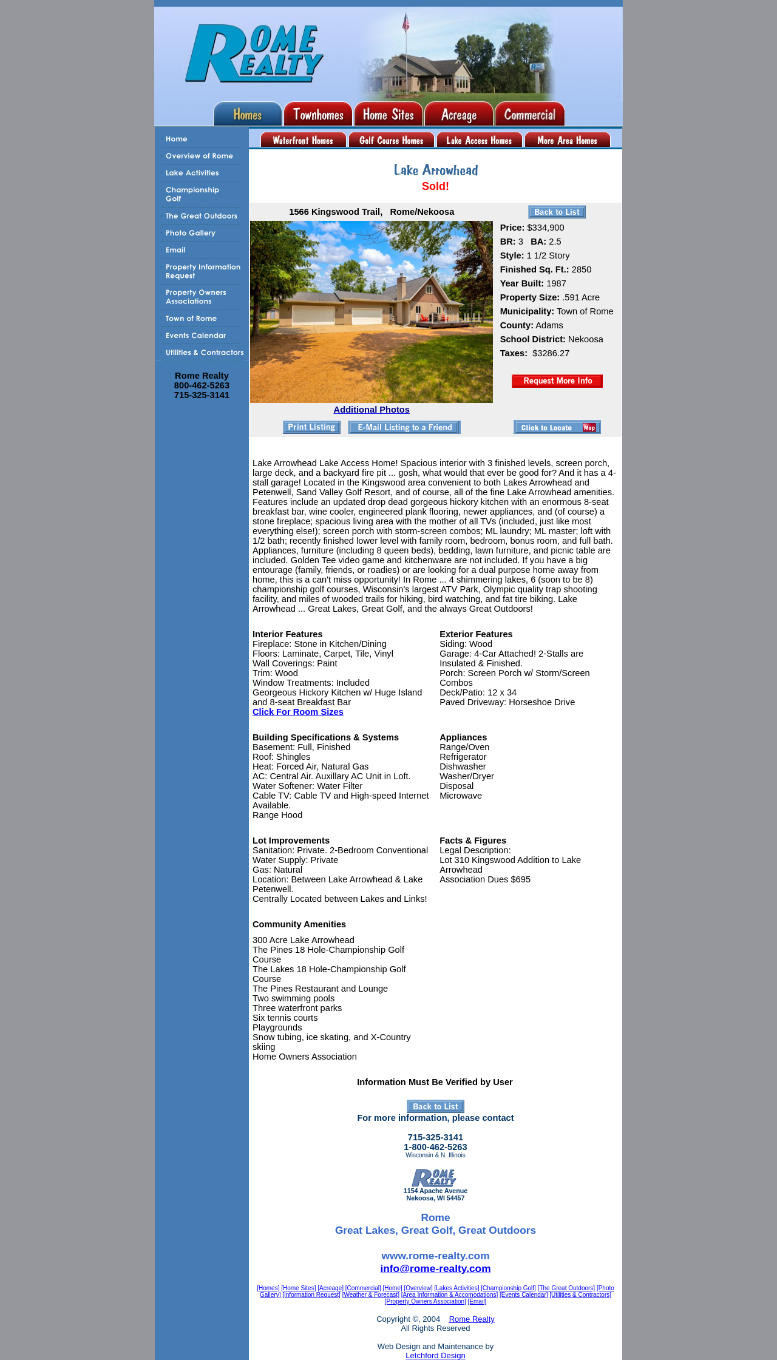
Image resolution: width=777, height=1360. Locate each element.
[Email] (477, 1301)
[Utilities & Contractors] (580, 1294)
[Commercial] (363, 1288)
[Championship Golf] (508, 1288)
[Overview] (418, 1288)
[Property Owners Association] (425, 1301)
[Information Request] (311, 1294)
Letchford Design (435, 1355)
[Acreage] (330, 1288)
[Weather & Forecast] (370, 1294)
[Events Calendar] (524, 1294)
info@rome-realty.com (435, 1268)
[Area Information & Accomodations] (449, 1294)
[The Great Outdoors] (566, 1288)
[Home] (392, 1288)
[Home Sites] (298, 1288)
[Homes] (268, 1288)
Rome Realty (472, 1319)
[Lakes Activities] (457, 1288)
